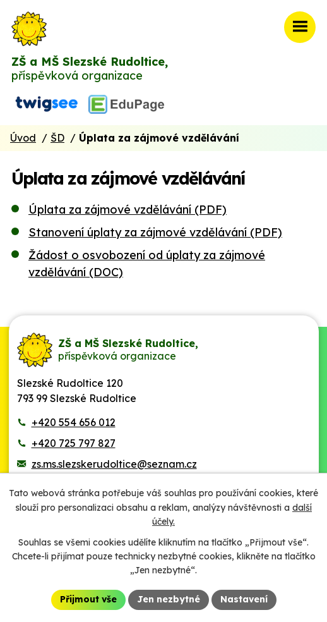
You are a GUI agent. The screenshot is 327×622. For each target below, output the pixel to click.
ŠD (57, 137)
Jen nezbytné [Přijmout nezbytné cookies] (168, 599)
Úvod (23, 137)
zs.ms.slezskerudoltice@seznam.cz (114, 464)
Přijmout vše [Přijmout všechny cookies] (88, 599)
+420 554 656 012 (74, 422)
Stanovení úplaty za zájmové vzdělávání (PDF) (155, 232)
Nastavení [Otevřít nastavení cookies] (244, 599)
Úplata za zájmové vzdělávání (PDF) (127, 209)
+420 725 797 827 (74, 443)
